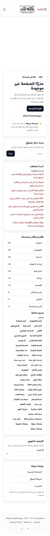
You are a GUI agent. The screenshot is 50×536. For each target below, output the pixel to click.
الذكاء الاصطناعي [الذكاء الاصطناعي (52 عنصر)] (35, 341)
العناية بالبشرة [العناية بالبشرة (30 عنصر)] (36, 350)
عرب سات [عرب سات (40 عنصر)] (38, 404)
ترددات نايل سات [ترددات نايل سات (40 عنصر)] (35, 360)
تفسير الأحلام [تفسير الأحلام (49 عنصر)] (37, 370)
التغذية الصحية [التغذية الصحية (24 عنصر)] (36, 336)
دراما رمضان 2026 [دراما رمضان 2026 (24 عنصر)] (35, 385)
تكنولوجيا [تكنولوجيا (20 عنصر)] (24, 370)
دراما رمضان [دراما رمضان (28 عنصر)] (25, 380)
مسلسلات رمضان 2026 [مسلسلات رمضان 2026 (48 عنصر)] (33, 419)
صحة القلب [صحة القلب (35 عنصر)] (19, 394)
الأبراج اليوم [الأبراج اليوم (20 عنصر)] (15, 326)
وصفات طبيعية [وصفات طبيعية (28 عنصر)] (22, 424)
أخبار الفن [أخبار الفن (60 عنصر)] (38, 326)
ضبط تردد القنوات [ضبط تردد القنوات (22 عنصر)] (21, 399)
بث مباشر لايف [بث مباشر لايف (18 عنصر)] (21, 350)
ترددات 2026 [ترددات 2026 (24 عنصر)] (37, 355)
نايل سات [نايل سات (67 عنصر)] (16, 419)
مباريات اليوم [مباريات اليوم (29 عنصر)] (22, 409)
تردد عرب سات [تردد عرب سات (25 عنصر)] (19, 360)
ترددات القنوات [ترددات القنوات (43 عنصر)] (22, 355)
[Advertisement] (25, 42)
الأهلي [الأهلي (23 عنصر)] (39, 331)
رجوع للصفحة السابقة (32, 116)
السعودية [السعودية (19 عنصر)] (22, 341)
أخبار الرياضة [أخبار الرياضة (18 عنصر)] (21, 321)
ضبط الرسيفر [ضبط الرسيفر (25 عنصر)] (36, 399)
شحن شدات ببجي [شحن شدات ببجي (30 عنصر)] (35, 394)
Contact (36, 522)
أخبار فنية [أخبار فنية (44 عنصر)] (27, 326)
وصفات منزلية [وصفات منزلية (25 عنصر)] (36, 429)
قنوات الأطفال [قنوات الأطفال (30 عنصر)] (25, 404)
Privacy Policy (16, 522)
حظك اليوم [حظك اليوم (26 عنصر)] (37, 380)
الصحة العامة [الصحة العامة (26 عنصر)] (36, 345)
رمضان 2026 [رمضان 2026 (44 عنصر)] (19, 390)
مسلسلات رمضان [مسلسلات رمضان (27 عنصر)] (35, 414)
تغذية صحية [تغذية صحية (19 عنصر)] (22, 365)
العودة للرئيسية (35, 108)
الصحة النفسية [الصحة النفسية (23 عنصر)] (22, 345)
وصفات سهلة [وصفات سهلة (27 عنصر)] (36, 424)
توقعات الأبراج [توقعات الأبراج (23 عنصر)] (36, 375)
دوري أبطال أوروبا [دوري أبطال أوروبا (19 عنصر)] (35, 390)
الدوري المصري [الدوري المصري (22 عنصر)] (20, 336)
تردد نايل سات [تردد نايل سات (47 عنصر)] (36, 365)
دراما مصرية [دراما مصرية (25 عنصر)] (19, 385)
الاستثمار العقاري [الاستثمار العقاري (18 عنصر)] (26, 331)
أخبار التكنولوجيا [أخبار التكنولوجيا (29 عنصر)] (36, 321)
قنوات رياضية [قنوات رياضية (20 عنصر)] (36, 409)
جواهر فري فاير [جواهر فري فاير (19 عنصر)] (21, 375)
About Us (27, 522)
